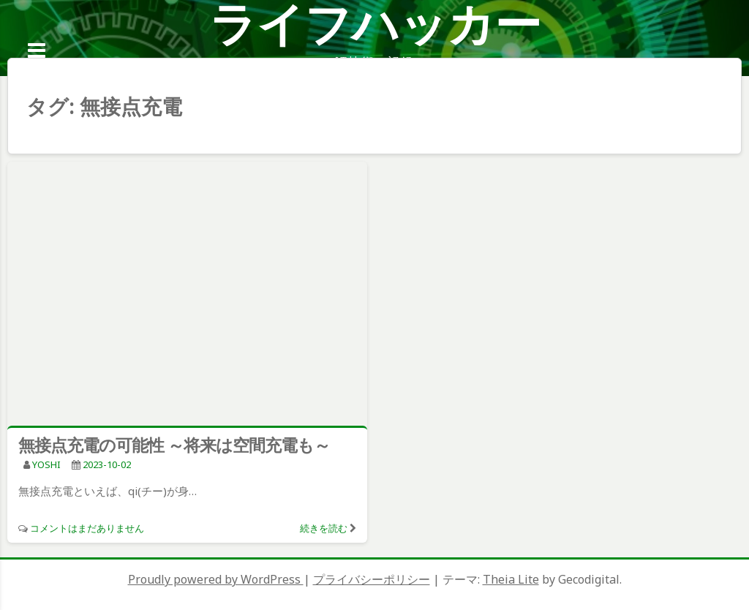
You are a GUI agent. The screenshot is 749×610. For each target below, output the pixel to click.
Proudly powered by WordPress (216, 579)
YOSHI (46, 464)
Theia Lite (511, 579)
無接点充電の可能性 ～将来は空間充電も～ (174, 444)
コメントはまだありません (87, 528)
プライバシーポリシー (371, 579)
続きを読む (323, 528)
